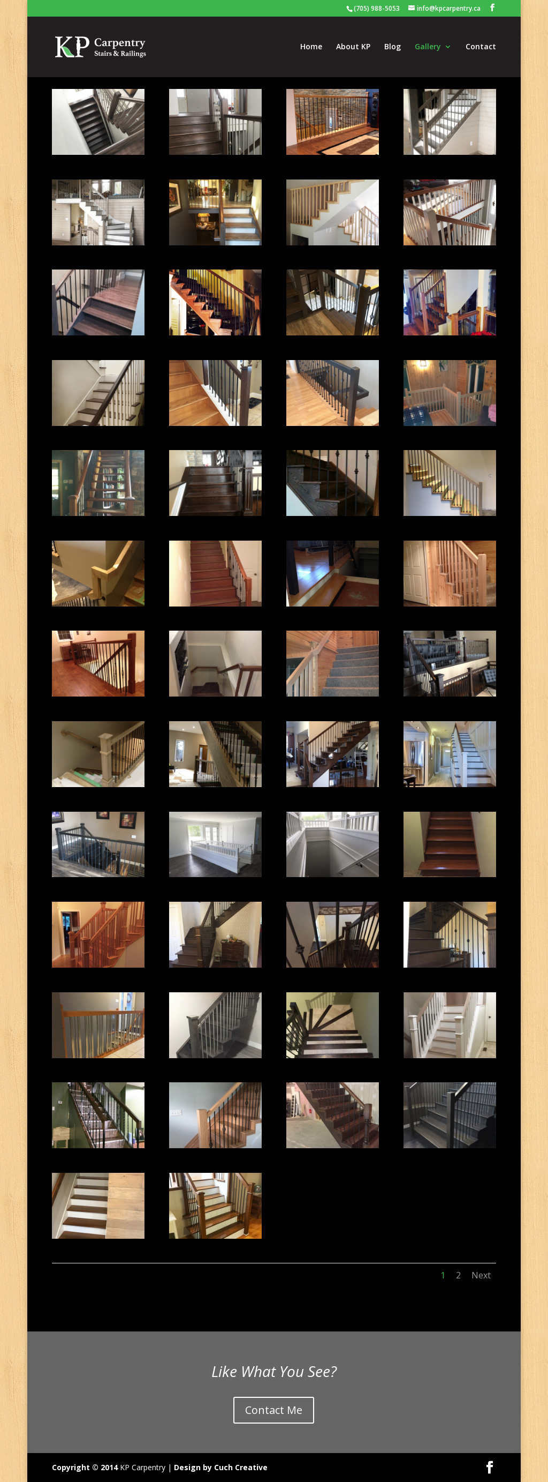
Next (481, 1275)
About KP (353, 47)
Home (311, 47)
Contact (481, 47)
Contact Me (273, 1410)
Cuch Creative (241, 1467)
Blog (392, 47)
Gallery (428, 47)
